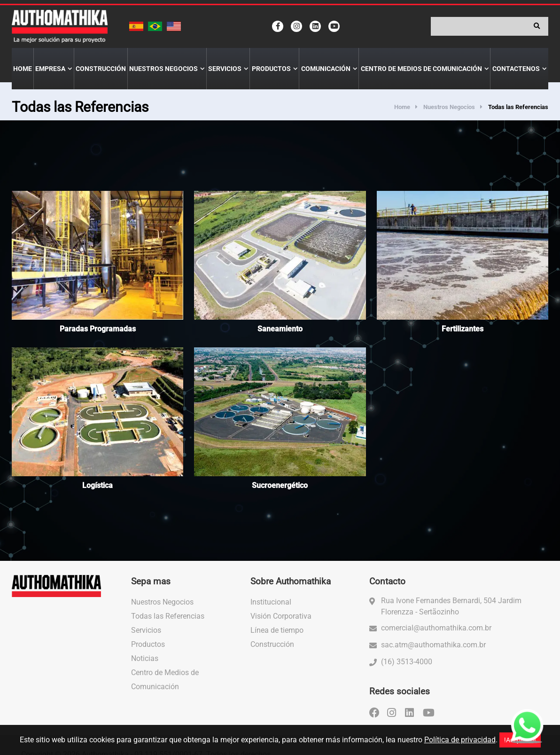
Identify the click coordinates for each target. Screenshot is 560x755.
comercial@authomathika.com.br (436, 627)
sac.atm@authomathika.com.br (433, 644)
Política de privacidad (460, 739)
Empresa (50, 68)
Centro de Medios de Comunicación (421, 68)
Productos (271, 68)
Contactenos (516, 68)
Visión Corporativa (280, 616)
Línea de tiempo (276, 630)
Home (22, 68)
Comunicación (325, 68)
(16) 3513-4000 (406, 661)
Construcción (101, 68)
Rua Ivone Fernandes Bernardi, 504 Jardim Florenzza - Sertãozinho (451, 606)
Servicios (224, 68)
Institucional (270, 602)
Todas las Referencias (167, 616)
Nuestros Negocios (163, 68)
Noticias (144, 658)
